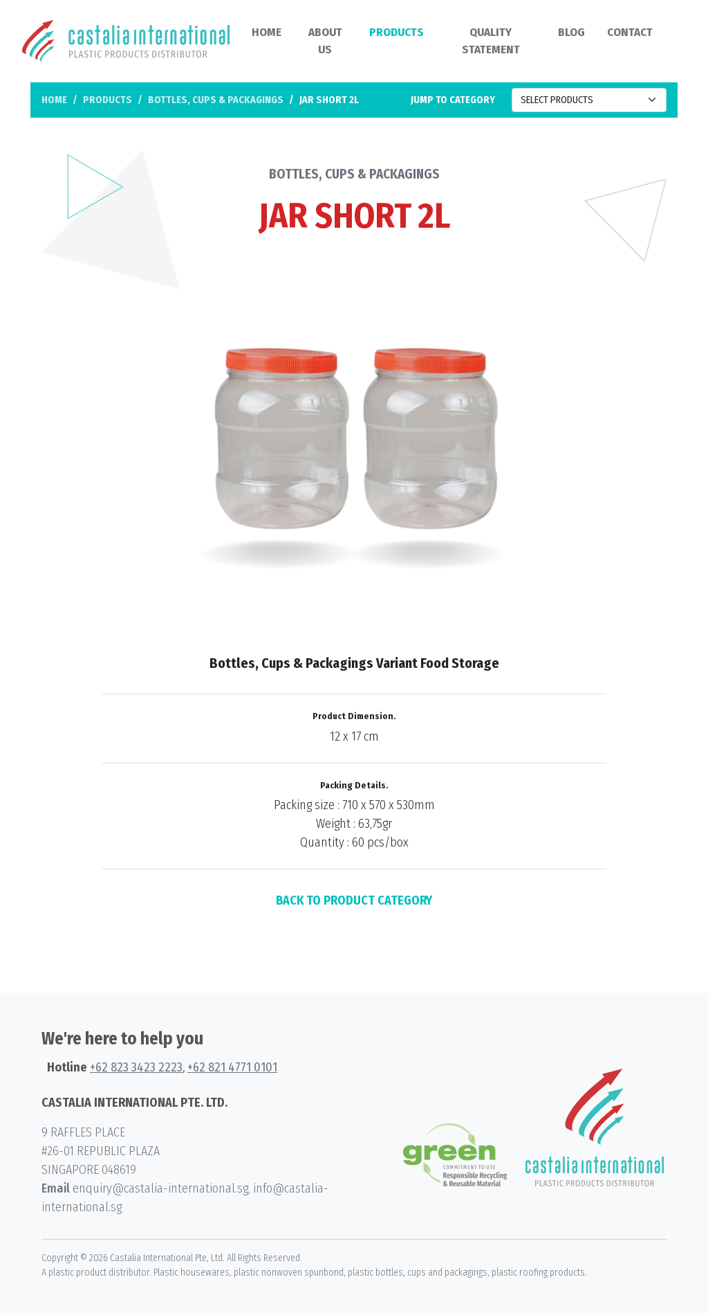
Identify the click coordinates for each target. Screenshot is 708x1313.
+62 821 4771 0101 (232, 1067)
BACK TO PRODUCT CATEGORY (354, 900)
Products (396, 32)
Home (266, 32)
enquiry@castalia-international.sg (160, 1188)
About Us (325, 41)
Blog (571, 32)
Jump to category (453, 100)
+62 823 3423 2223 (136, 1067)
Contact (630, 32)
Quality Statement (491, 41)
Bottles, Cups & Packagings (215, 100)
